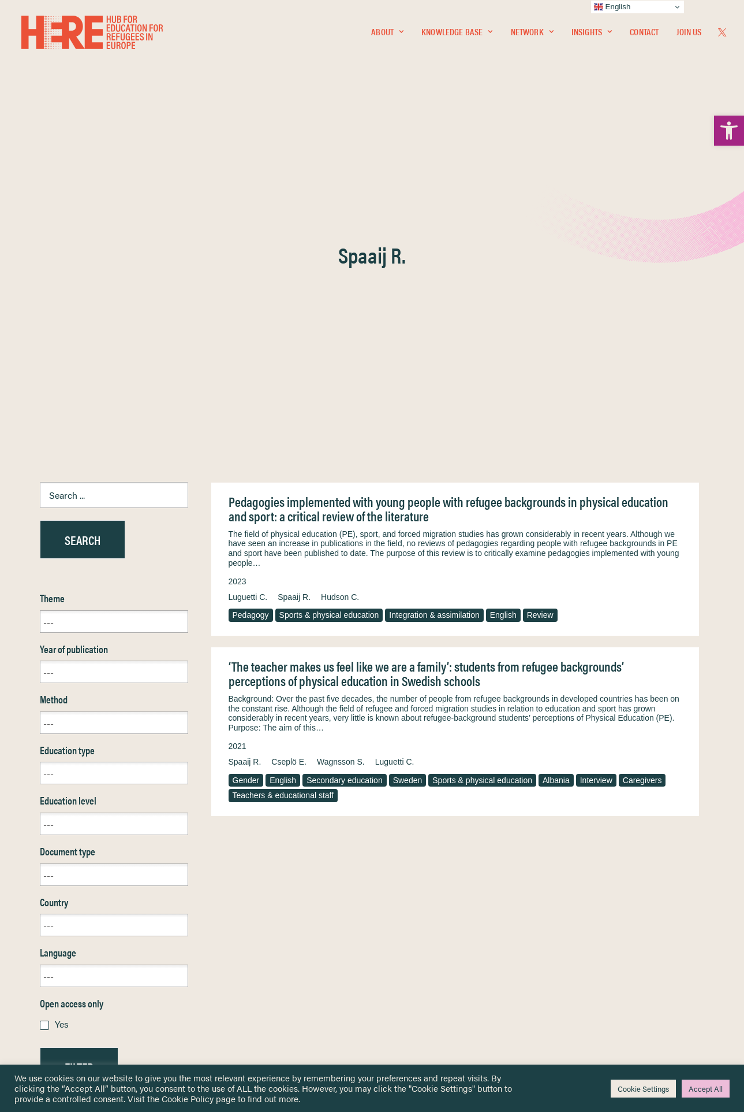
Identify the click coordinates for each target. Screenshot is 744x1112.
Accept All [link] (706, 1088)
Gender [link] (246, 502)
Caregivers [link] (642, 502)
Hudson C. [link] (340, 319)
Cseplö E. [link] (288, 483)
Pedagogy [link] (251, 337)
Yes (62, 746)
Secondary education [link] (344, 502)
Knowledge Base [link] (456, 32)
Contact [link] (644, 32)
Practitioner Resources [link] (420, 994)
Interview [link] (596, 502)
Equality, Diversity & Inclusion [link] (430, 933)
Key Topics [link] (400, 1007)
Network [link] (532, 32)
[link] (729, 131)
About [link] (387, 32)
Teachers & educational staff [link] (283, 517)
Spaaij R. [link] (294, 319)
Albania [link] (556, 502)
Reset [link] (51, 822)
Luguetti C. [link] (248, 319)
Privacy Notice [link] (407, 906)
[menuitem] (387, 33)
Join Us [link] (688, 32)
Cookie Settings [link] (643, 1088)
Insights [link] (591, 32)
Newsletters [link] (68, 957)
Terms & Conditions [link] (415, 919)
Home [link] (51, 906)
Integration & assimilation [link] (434, 337)
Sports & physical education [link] (329, 337)
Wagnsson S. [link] (341, 483)
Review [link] (540, 337)
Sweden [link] (408, 502)
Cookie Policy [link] (188, 1098)
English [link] (503, 337)
